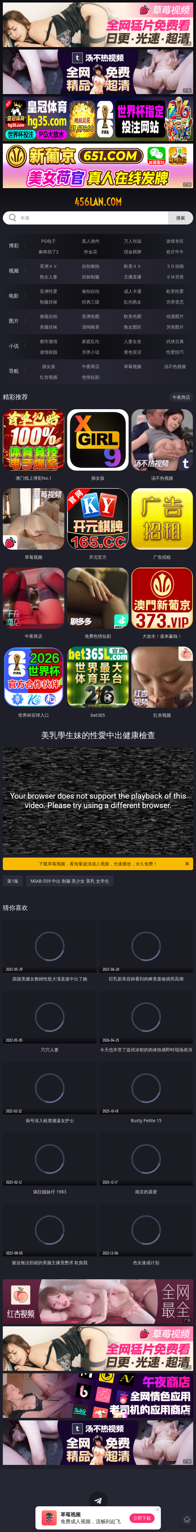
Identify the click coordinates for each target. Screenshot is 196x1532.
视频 (14, 270)
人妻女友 (132, 341)
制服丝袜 (48, 302)
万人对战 (132, 241)
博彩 (14, 245)
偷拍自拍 (90, 291)
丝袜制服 (90, 277)
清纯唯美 (90, 327)
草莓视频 (132, 366)
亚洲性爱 (48, 291)
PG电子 (48, 241)
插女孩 (48, 366)
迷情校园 (48, 352)
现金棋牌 (132, 252)
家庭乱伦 (90, 341)
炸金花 (90, 252)
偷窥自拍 (48, 316)
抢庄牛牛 (175, 252)
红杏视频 (48, 377)
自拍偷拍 (90, 266)
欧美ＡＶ (132, 266)
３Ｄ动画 (175, 266)
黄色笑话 (132, 352)
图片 (14, 320)
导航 (14, 370)
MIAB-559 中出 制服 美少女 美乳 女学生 (69, 881)
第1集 (13, 881)
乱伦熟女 (132, 302)
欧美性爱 (175, 291)
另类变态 (175, 302)
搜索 (180, 218)
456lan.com (98, 202)
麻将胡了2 (49, 252)
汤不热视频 (175, 366)
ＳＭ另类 (175, 277)
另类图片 (175, 327)
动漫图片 (175, 316)
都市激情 (48, 341)
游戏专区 (175, 241)
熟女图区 (132, 327)
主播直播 (132, 277)
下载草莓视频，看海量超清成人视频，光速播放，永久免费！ (114, 864)
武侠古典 (175, 341)
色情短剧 (90, 377)
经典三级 (90, 302)
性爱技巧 (175, 352)
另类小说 (90, 352)
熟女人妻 (48, 277)
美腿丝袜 (48, 327)
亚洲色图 (90, 316)
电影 (14, 295)
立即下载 (142, 1518)
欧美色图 (132, 316)
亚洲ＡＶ (48, 266)
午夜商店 (90, 366)
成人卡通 (132, 291)
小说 (14, 345)
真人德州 (90, 241)
